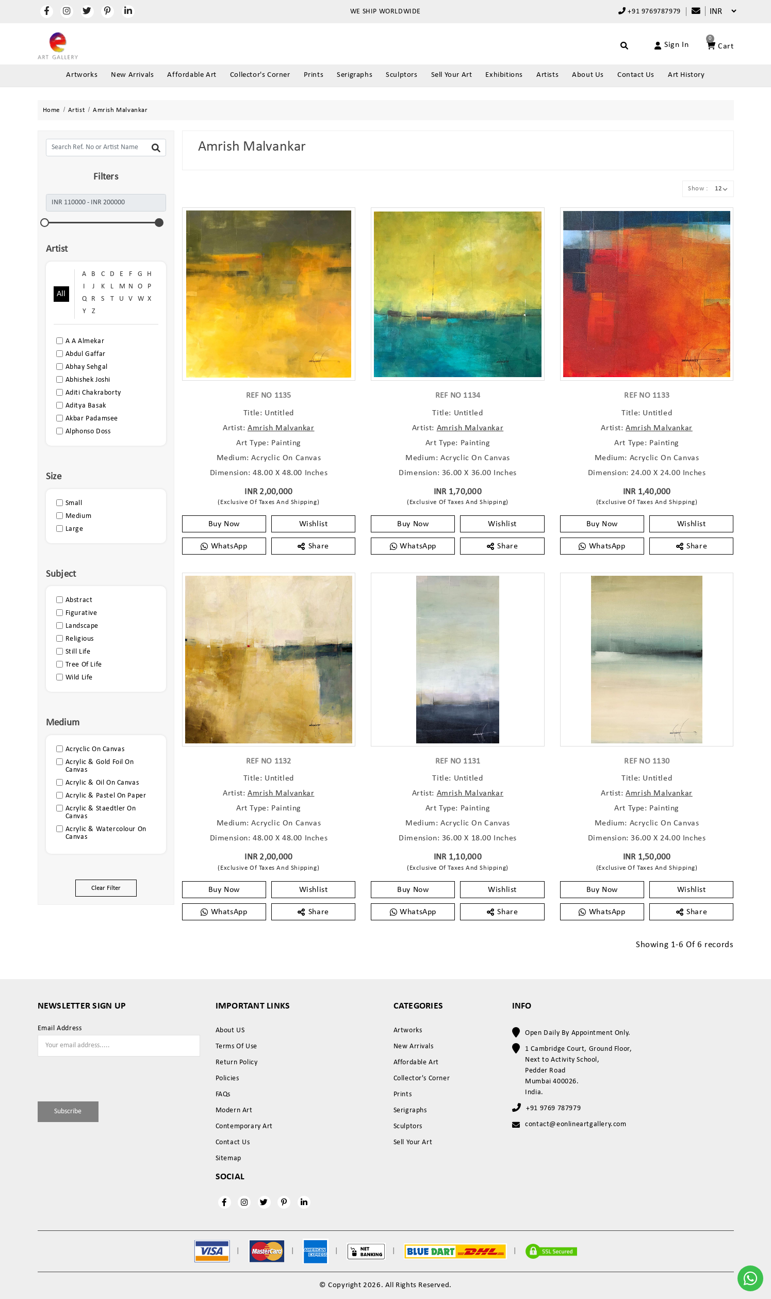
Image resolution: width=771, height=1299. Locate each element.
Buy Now (224, 524)
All (61, 294)
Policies (227, 1078)
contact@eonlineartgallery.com (575, 1124)
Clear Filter (106, 888)
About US (230, 1030)
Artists (547, 75)
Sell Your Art (451, 75)
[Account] (660, 45)
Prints (314, 75)
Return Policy (237, 1062)
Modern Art (234, 1110)
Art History (686, 75)
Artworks (81, 75)
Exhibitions (504, 75)
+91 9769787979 (649, 11)
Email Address (60, 1028)
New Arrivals (132, 75)
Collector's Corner (260, 75)
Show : (698, 188)
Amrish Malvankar (281, 428)
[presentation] (98, 1077)
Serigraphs (354, 75)
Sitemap (228, 1158)
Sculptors (401, 75)
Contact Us (635, 75)
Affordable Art (191, 75)
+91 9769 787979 (553, 1108)
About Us (588, 75)
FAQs (223, 1094)
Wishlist (313, 524)
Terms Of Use (236, 1046)
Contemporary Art (244, 1126)
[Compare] (691, 11)
